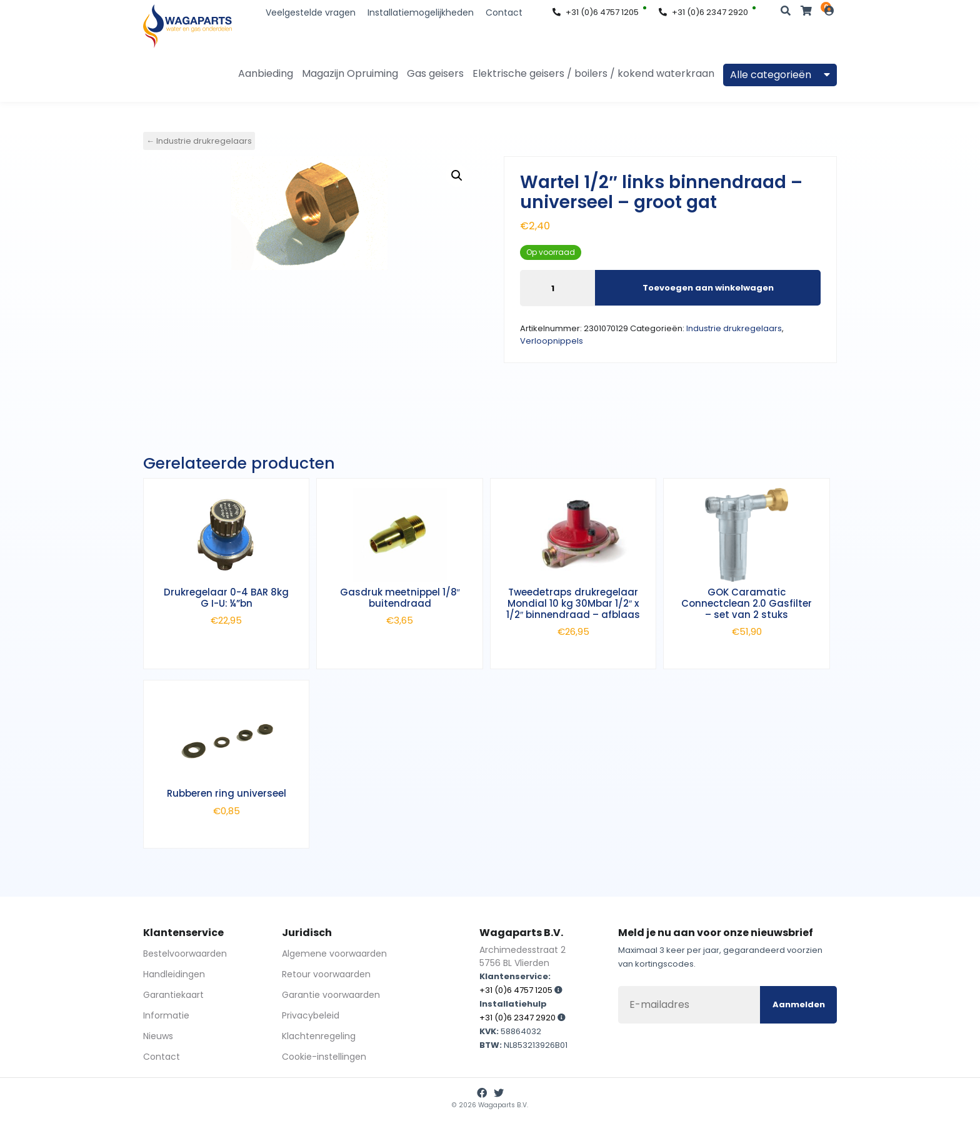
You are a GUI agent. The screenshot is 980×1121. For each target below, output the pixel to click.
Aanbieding (265, 73)
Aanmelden (798, 1004)
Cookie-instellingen (324, 1056)
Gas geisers (435, 73)
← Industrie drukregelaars (199, 141)
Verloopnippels (551, 341)
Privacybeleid (310, 1015)
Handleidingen (174, 974)
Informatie (166, 1015)
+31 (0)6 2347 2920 (703, 12)
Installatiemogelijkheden (421, 12)
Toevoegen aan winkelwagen (708, 287)
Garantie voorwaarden (331, 995)
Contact (504, 12)
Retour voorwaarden (326, 974)
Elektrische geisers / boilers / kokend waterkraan (593, 73)
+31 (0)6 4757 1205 (595, 12)
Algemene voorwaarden (334, 953)
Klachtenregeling (319, 1036)
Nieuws (158, 1036)
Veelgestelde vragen (311, 12)
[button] (457, 175)
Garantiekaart (173, 995)
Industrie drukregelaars (734, 328)
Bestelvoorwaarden (185, 953)
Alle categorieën (780, 74)
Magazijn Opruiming (350, 73)
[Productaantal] (557, 288)
